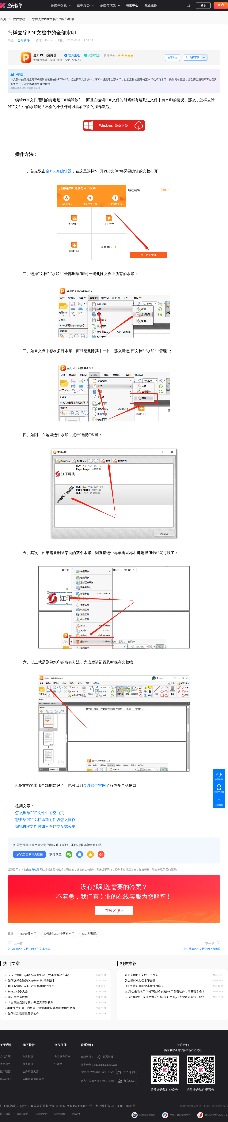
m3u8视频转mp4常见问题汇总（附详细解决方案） (38, 975)
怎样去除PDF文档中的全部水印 (53, 19)
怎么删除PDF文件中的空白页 (39, 813)
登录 (203, 5)
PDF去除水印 (28, 933)
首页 (3, 19)
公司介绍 (5, 1056)
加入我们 (5, 1079)
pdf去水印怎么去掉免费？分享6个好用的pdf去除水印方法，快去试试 (165, 997)
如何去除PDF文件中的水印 (140, 975)
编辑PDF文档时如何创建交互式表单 (45, 826)
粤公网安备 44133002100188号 (115, 1106)
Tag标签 (76, 1114)
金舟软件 (19, 40)
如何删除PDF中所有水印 (59, 933)
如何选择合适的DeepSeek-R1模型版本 (30, 980)
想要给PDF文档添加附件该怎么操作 (45, 820)
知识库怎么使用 (16, 997)
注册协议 (5, 1114)
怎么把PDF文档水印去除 (138, 980)
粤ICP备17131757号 (80, 1106)
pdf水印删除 (89, 933)
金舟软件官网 (94, 785)
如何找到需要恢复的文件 (22, 1013)
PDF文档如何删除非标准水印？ (143, 986)
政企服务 (151, 5)
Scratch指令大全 (16, 991)
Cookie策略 (41, 1114)
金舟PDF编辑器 (59, 171)
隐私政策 (22, 1114)
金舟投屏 (28, 1056)
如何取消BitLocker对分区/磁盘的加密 (29, 986)
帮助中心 (132, 5)
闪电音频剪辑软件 (33, 1079)
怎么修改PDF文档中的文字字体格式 (29, 948)
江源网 (58, 1064)
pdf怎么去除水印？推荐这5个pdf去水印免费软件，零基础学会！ (163, 991)
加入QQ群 (126, 1072)
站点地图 (59, 1114)
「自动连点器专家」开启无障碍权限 (29, 1002)
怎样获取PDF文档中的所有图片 (202, 948)
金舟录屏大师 (31, 1071)
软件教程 (19, 19)
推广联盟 (5, 1071)
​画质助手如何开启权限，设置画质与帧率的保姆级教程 (40, 1008)
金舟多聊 (28, 1064)
